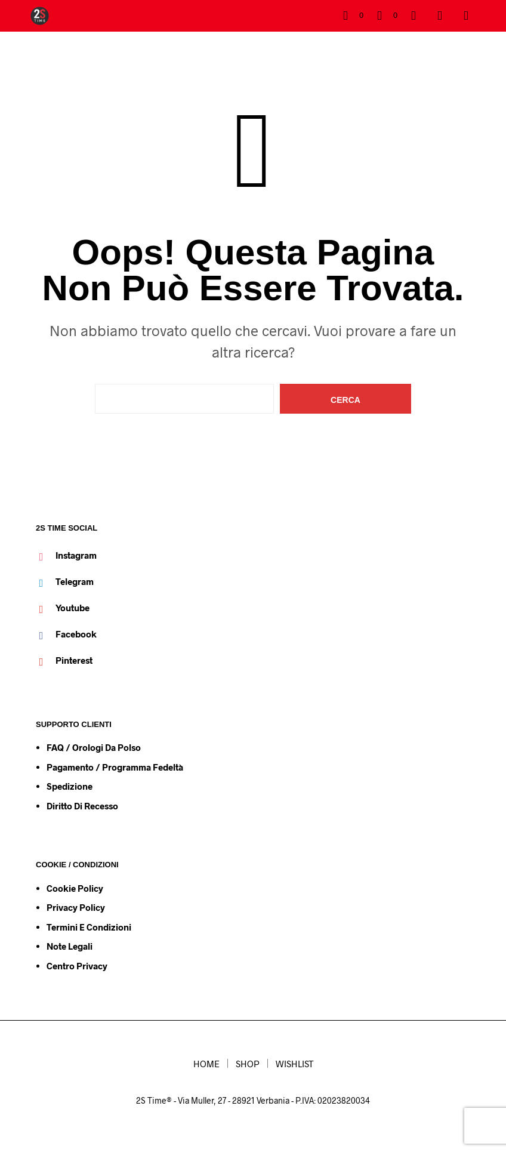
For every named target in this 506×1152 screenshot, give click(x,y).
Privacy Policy (76, 907)
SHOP (248, 1063)
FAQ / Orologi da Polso (94, 747)
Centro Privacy (77, 965)
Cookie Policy (75, 888)
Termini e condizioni (89, 927)
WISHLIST (294, 1063)
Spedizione (69, 786)
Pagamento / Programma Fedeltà (115, 767)
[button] (353, 15)
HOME (206, 1063)
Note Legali (69, 946)
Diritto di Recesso (82, 805)
